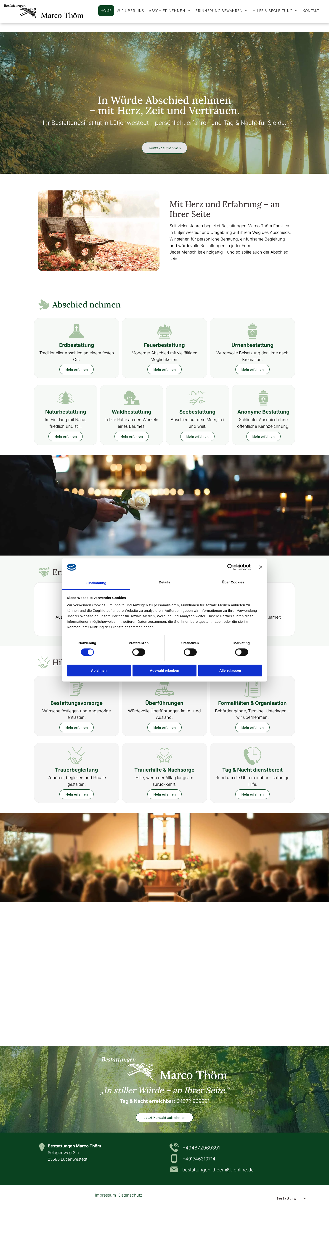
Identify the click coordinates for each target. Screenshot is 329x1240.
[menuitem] (106, 10)
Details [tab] (164, 582)
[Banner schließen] (260, 567)
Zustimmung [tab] (96, 583)
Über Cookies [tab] (233, 582)
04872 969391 (193, 1101)
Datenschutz (130, 1195)
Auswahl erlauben (164, 670)
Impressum (105, 1195)
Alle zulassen (230, 670)
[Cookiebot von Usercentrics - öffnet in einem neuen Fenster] (231, 567)
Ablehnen (98, 670)
